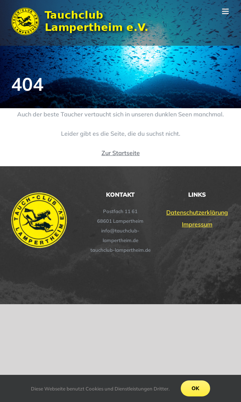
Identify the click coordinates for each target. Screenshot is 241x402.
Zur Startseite (121, 153)
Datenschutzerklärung (197, 212)
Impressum (197, 224)
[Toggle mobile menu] (226, 11)
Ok (195, 388)
